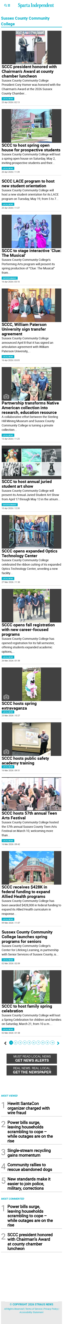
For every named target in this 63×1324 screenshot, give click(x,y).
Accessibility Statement (31, 1312)
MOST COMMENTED (12, 1198)
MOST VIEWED (9, 1095)
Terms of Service (33, 1308)
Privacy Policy (51, 1308)
